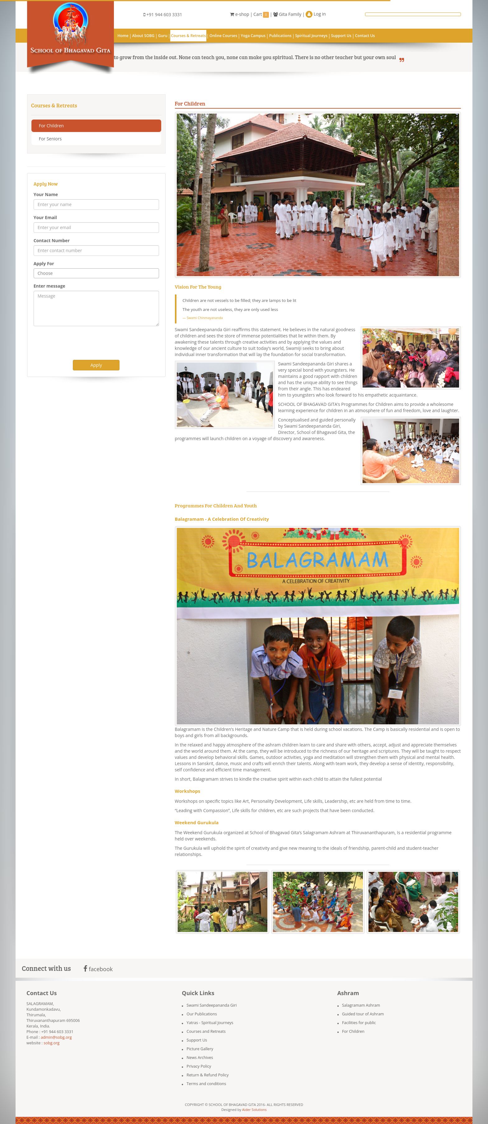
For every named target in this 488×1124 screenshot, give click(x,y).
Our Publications (202, 1014)
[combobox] (96, 273)
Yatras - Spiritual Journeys (210, 1022)
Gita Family (287, 14)
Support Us (197, 1040)
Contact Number (52, 240)
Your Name (46, 194)
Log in (316, 14)
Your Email (45, 217)
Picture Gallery (200, 1048)
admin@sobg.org (56, 1037)
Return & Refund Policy (208, 1075)
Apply (96, 365)
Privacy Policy (199, 1066)
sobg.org (51, 1043)
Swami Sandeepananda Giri (212, 1005)
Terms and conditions (206, 1083)
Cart (261, 14)
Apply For (44, 263)
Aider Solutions (254, 1109)
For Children (51, 126)
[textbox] (100, 273)
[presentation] (81, 343)
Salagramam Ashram (361, 1005)
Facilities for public (359, 1022)
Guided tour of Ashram (363, 1014)
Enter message (49, 286)
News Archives (200, 1057)
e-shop (239, 14)
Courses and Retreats (206, 1031)
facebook (98, 969)
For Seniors (50, 139)
